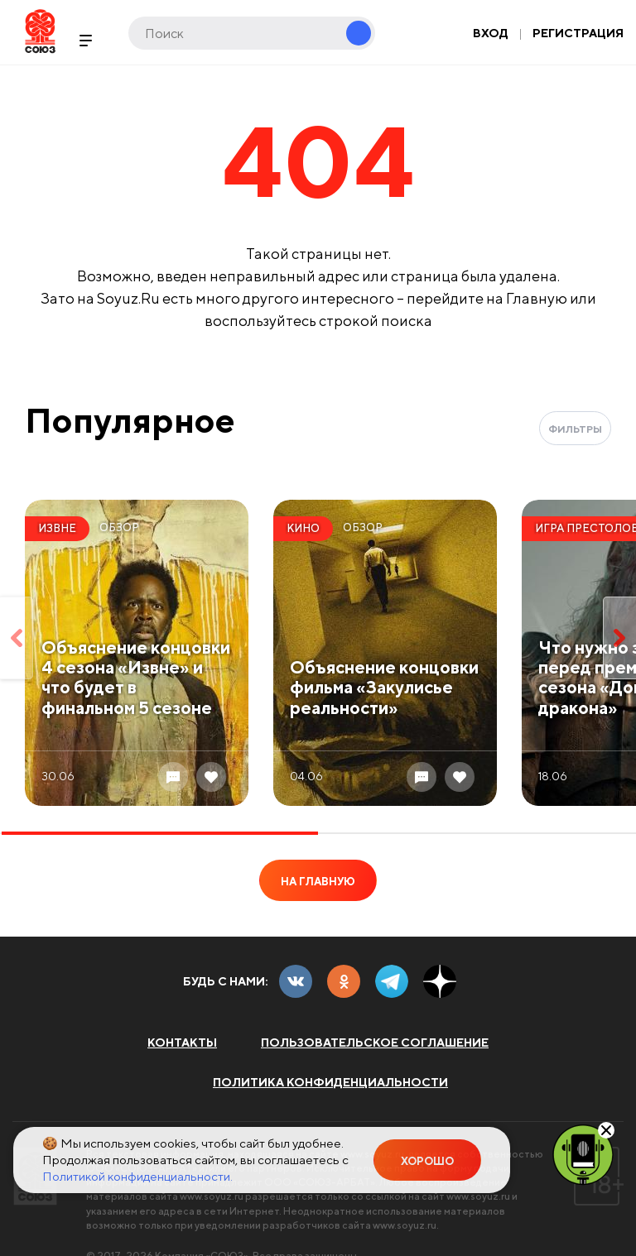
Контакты (182, 1042)
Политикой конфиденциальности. (137, 1176)
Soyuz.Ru (40, 31)
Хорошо (427, 1161)
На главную (318, 881)
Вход (490, 33)
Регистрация (578, 33)
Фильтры (575, 429)
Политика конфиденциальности (330, 1082)
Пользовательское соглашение (375, 1042)
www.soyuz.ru (211, 1196)
